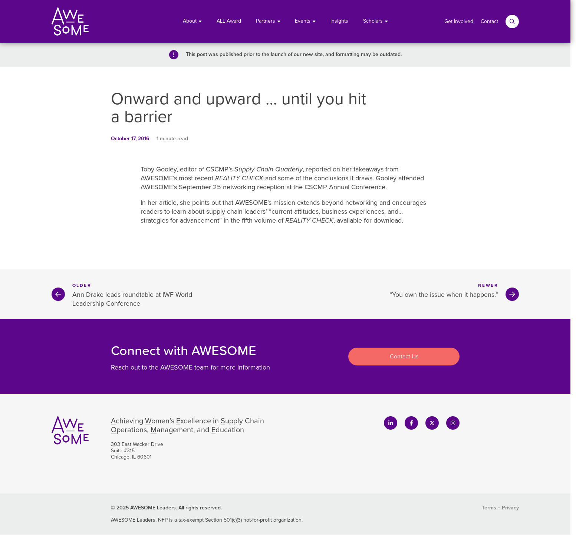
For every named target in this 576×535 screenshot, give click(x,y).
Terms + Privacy (500, 508)
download (387, 220)
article (168, 202)
